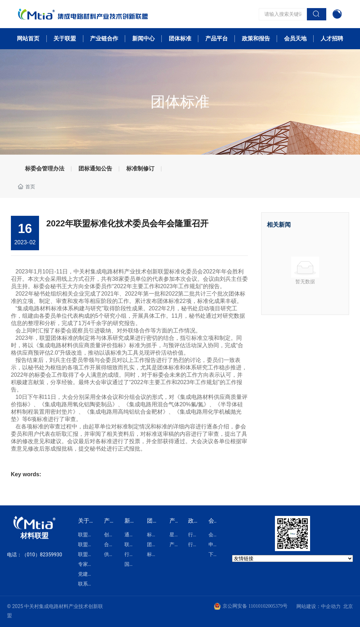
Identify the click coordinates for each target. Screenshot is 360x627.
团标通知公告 (95, 168)
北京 (348, 606)
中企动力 (331, 606)
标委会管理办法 (44, 168)
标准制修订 (140, 168)
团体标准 (180, 101)
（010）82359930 (42, 554)
